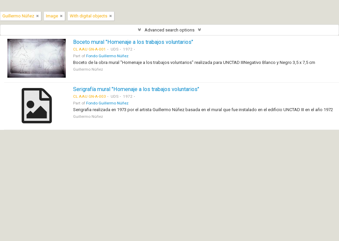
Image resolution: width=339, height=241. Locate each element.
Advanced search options (169, 29)
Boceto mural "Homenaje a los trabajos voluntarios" (133, 42)
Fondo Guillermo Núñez (107, 56)
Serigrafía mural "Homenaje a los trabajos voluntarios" (136, 89)
